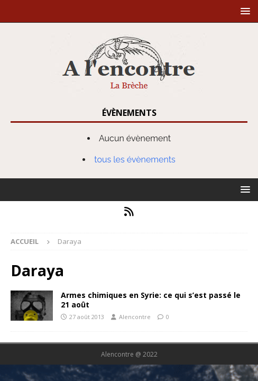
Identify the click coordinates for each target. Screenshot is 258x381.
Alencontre (135, 317)
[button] (243, 11)
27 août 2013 (86, 317)
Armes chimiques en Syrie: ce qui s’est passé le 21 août (151, 300)
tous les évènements (135, 160)
